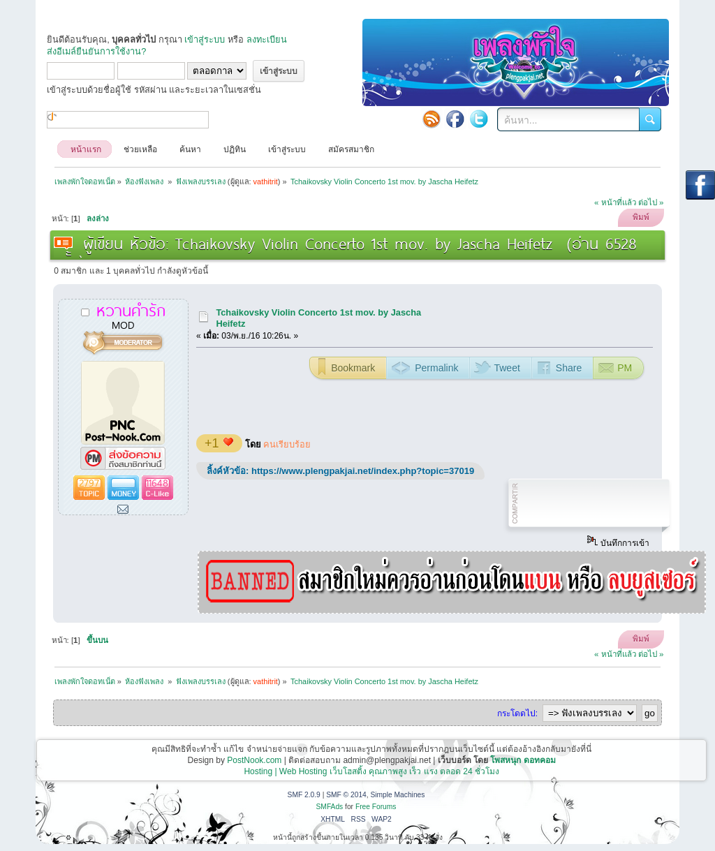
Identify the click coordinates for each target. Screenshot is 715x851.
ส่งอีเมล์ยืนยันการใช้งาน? (96, 51)
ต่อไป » (651, 202)
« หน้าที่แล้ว (615, 202)
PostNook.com (254, 760)
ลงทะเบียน (266, 39)
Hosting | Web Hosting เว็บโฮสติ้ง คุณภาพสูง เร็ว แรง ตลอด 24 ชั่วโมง (371, 771)
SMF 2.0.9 (304, 795)
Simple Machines (397, 795)
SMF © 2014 (346, 795)
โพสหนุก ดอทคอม (522, 760)
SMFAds (330, 807)
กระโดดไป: (517, 713)
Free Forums (376, 807)
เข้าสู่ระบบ (204, 39)
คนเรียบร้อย (287, 444)
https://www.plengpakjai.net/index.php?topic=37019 (362, 471)
